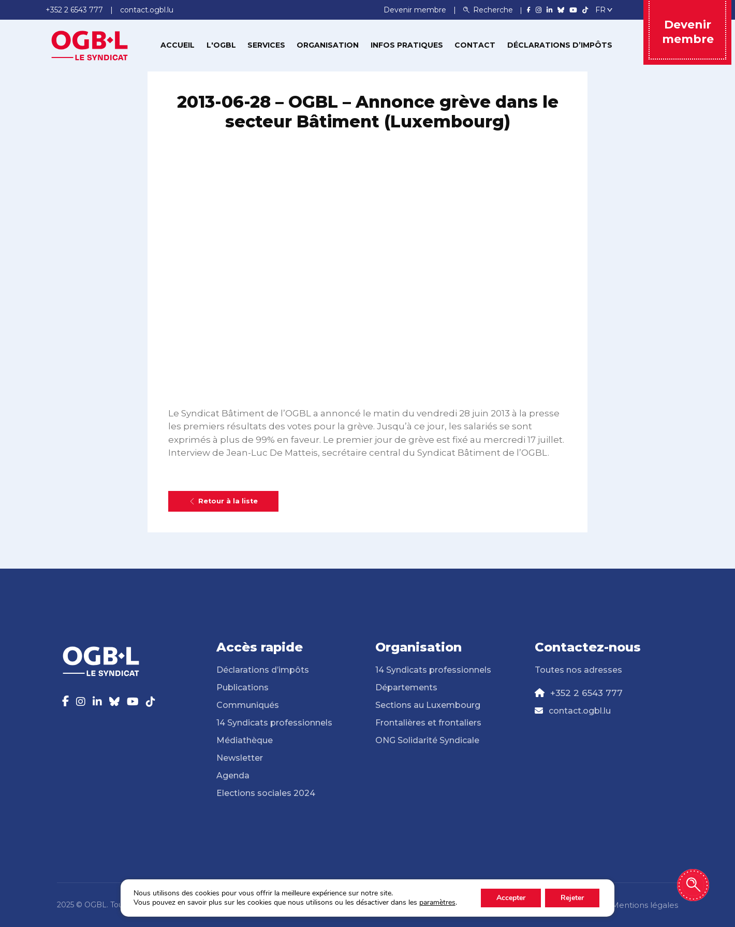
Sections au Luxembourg (427, 705)
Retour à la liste (223, 501)
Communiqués (247, 705)
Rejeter (572, 898)
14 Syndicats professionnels (274, 723)
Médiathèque (244, 740)
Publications (242, 687)
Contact (474, 45)
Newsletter (239, 758)
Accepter (510, 898)
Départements (406, 687)
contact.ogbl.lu (580, 711)
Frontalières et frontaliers (428, 723)
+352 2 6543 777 (586, 693)
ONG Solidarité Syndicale (427, 740)
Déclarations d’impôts (559, 45)
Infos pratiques (407, 45)
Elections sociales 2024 (265, 793)
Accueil (177, 45)
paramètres (437, 902)
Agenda (232, 775)
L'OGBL (221, 45)
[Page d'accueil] (90, 44)
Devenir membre (416, 10)
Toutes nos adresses (578, 670)
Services (266, 45)
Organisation (328, 45)
